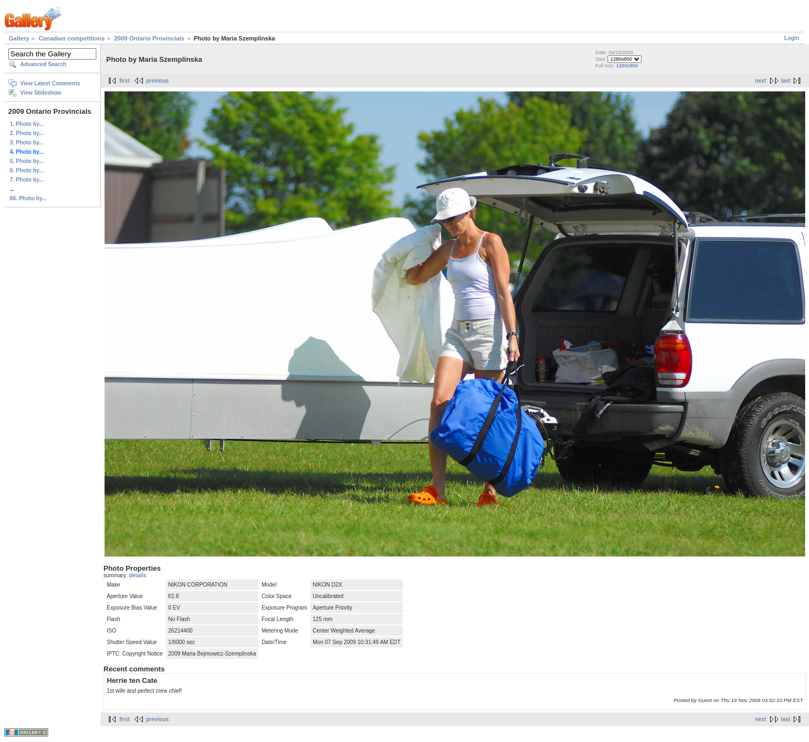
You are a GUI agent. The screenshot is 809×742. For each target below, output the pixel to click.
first (124, 81)
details (138, 575)
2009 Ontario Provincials (149, 38)
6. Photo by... (26, 170)
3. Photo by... (26, 143)
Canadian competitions (71, 38)
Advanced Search (43, 64)
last (785, 81)
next (760, 81)
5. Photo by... (26, 161)
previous (157, 81)
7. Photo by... (26, 180)
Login (791, 38)
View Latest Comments (50, 83)
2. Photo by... (26, 133)
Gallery (19, 38)
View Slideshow (40, 93)
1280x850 (627, 65)
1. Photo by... (26, 124)
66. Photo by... (28, 198)
